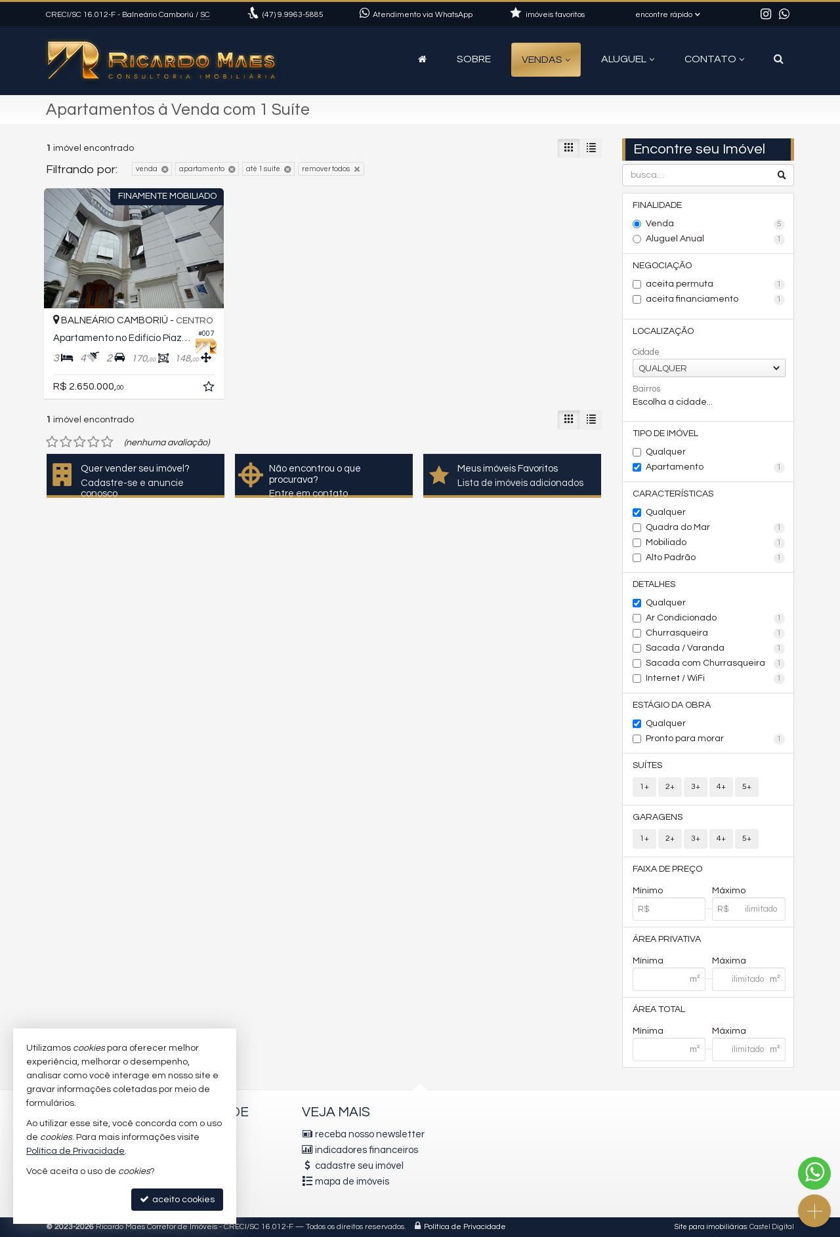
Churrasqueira (716, 633)
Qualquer (666, 451)
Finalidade (657, 205)
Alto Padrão (716, 558)
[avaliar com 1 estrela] (52, 442)
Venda (716, 224)
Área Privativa (667, 939)
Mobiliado (716, 543)
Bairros (646, 389)
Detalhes (654, 584)
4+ (721, 786)
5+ (746, 786)
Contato (714, 59)
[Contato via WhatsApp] (814, 1173)
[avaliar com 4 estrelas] (93, 442)
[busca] (778, 59)
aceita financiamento (716, 299)
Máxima (729, 960)
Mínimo (648, 890)
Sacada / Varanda (716, 648)
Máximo (729, 890)
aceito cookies (177, 1199)
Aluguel (627, 59)
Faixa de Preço (667, 869)
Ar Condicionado (716, 618)
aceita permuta (716, 284)
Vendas (546, 59)
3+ (695, 786)
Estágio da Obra (672, 705)
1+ (644, 786)
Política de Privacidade (465, 1227)
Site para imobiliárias (711, 1226)
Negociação (662, 265)
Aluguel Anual (716, 239)
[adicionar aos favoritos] (210, 389)
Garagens (657, 817)
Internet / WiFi (716, 679)
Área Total (659, 1009)
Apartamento (716, 467)
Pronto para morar (716, 739)
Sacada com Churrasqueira (716, 664)
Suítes (647, 765)
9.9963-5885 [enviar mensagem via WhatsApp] (293, 14)
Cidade (646, 352)
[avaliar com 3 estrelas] (80, 442)
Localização (663, 331)
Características (673, 493)
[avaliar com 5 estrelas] (107, 442)
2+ (670, 786)
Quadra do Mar (716, 528)
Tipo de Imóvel (665, 433)
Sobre (474, 59)
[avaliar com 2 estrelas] (66, 442)
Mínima (648, 960)
